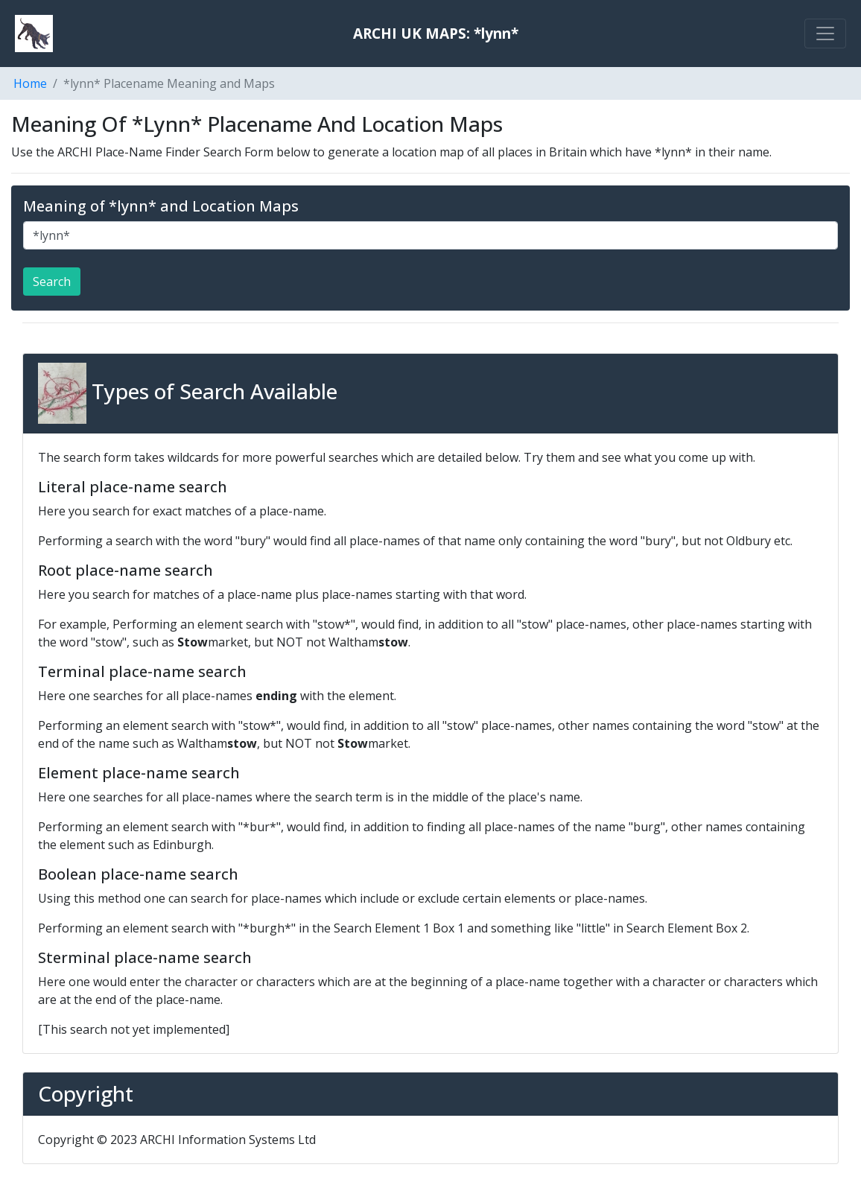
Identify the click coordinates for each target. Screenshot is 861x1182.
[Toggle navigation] (825, 33)
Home (30, 83)
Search (52, 281)
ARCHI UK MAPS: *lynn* (435, 33)
